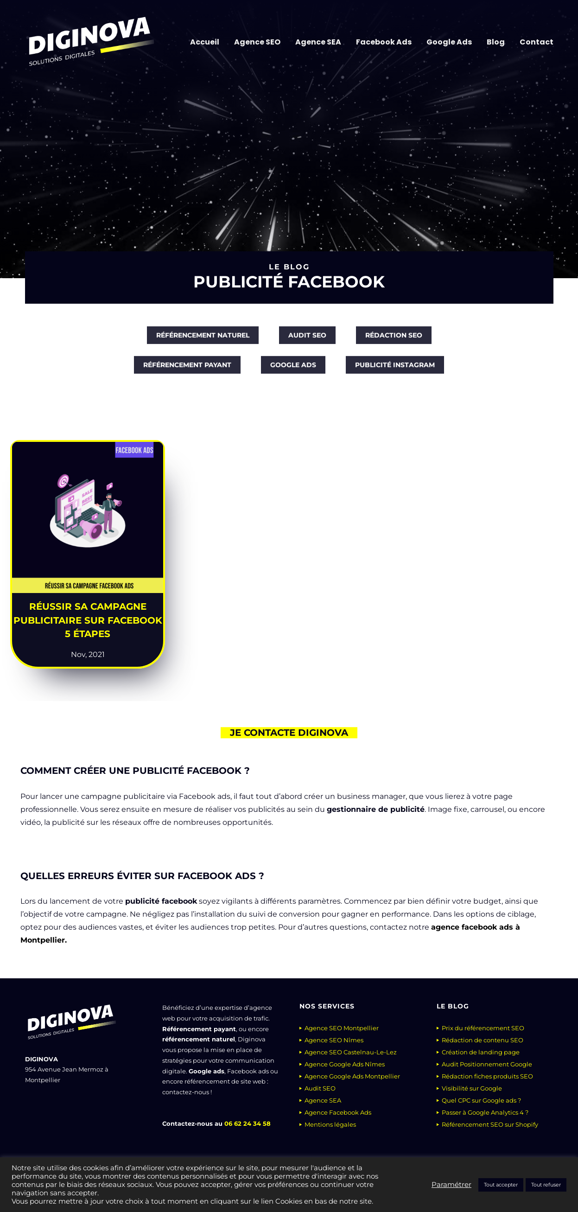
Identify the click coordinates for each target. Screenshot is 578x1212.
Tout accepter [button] (501, 1184)
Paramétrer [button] (451, 1184)
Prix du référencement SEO (483, 1028)
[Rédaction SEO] (394, 341)
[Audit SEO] (307, 341)
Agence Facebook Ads (338, 1112)
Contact (536, 42)
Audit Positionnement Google (487, 1064)
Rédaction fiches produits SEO (487, 1076)
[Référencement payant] (187, 371)
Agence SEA (318, 42)
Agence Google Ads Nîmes (345, 1064)
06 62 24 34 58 (247, 1123)
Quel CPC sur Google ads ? (481, 1100)
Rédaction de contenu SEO (482, 1040)
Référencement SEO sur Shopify (490, 1124)
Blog (496, 42)
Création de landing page (481, 1052)
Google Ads (449, 42)
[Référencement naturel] (203, 341)
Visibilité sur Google (472, 1088)
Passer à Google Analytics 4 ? (485, 1112)
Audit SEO (320, 1088)
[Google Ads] (293, 371)
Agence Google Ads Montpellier (352, 1076)
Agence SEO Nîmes (334, 1040)
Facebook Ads (384, 42)
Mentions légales (330, 1124)
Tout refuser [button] (546, 1184)
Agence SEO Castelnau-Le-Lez (351, 1052)
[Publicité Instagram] (395, 371)
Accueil (204, 42)
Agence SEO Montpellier (342, 1028)
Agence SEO (257, 42)
